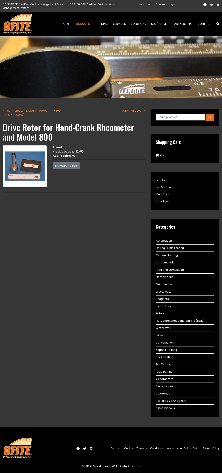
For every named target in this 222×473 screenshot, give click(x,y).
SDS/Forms (159, 24)
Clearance (163, 394)
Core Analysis (165, 262)
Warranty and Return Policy (183, 448)
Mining (160, 335)
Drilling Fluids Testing (170, 248)
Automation (164, 241)
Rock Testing (164, 357)
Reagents (162, 299)
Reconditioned (165, 386)
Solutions (138, 24)
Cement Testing (167, 255)
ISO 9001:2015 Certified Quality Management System (34, 4)
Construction (165, 343)
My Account (164, 187)
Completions (164, 277)
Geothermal (164, 284)
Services (119, 24)
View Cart (162, 194)
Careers (160, 4)
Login (172, 4)
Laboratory (163, 306)
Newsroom (145, 4)
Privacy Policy (211, 448)
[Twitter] (211, 5)
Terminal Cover (132, 111)
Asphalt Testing (166, 350)
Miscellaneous (165, 408)
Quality (128, 448)
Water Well (163, 328)
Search (216, 24)
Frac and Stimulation (170, 270)
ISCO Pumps (164, 372)
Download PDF (66, 166)
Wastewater (164, 292)
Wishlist (161, 180)
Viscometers (164, 379)
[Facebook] (205, 5)
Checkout (162, 201)
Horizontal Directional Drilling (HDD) (180, 321)
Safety (160, 313)
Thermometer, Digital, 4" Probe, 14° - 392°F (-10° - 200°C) (34, 113)
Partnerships (182, 24)
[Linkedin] (218, 5)
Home (65, 24)
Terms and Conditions (149, 448)
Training (101, 24)
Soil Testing (163, 364)
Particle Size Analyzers (171, 401)
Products (82, 24)
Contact (204, 24)
